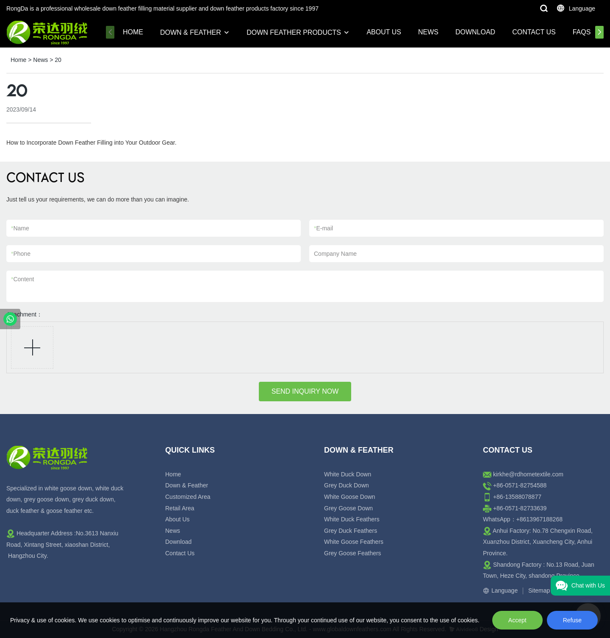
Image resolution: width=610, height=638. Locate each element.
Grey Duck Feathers (350, 530)
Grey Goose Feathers (352, 553)
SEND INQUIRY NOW (305, 391)
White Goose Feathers (353, 541)
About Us (383, 32)
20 (58, 59)
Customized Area (188, 496)
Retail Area (179, 508)
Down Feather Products (294, 32)
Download (475, 32)
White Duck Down (347, 474)
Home (133, 32)
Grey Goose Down (348, 508)
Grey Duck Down (346, 485)
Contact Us (534, 32)
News (428, 32)
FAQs (582, 32)
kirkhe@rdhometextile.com (528, 474)
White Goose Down (349, 496)
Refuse (572, 620)
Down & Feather (190, 32)
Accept (517, 620)
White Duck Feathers (352, 519)
